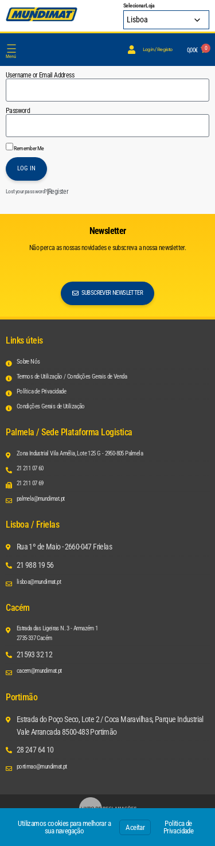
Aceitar (135, 827)
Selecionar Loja (138, 6)
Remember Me (25, 147)
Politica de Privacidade (178, 827)
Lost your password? (26, 191)
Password (18, 110)
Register (58, 192)
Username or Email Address (40, 75)
